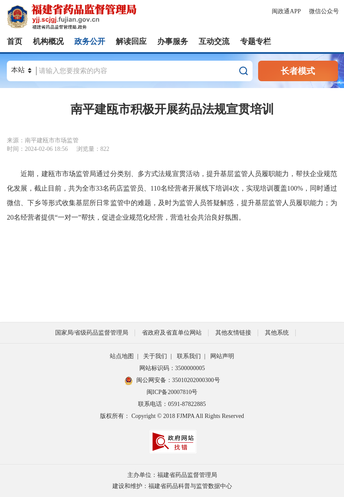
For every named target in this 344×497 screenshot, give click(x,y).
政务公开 (89, 41)
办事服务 (172, 41)
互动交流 (214, 41)
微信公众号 (324, 11)
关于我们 (155, 356)
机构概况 (48, 41)
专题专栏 (255, 41)
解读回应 (131, 41)
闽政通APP (287, 11)
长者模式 (298, 71)
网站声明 (222, 356)
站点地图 (122, 356)
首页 (14, 41)
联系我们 (189, 356)
